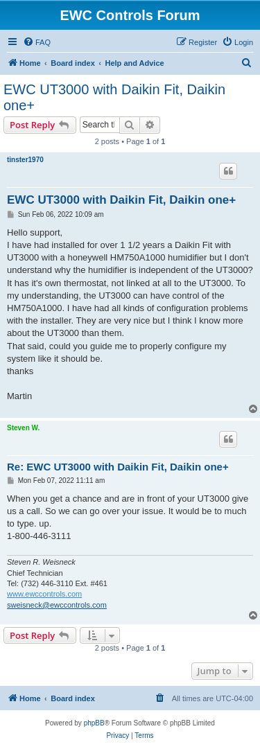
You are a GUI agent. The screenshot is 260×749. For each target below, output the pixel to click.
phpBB (94, 723)
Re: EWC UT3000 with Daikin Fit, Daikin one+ (118, 467)
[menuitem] (37, 42)
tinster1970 (25, 160)
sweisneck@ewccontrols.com (57, 605)
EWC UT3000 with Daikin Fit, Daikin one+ (114, 97)
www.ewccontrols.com (44, 594)
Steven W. (23, 428)
